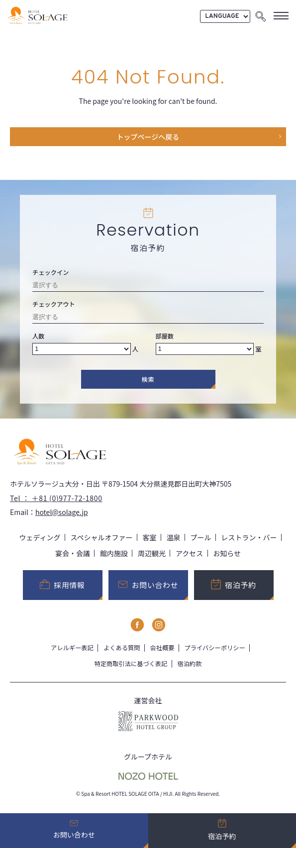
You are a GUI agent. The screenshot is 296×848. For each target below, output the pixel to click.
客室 (150, 537)
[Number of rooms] (205, 349)
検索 (148, 379)
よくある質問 (121, 647)
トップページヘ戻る (148, 137)
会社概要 (162, 647)
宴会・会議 (72, 553)
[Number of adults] (81, 349)
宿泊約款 (190, 663)
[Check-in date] (148, 286)
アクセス (189, 553)
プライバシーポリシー (214, 647)
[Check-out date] (148, 318)
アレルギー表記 (72, 647)
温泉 (174, 537)
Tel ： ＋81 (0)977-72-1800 (56, 498)
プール (201, 537)
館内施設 (114, 553)
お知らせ (227, 553)
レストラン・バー (249, 537)
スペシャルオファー (102, 537)
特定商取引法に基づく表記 (131, 663)
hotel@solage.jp (61, 512)
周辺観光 (152, 553)
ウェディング (39, 537)
